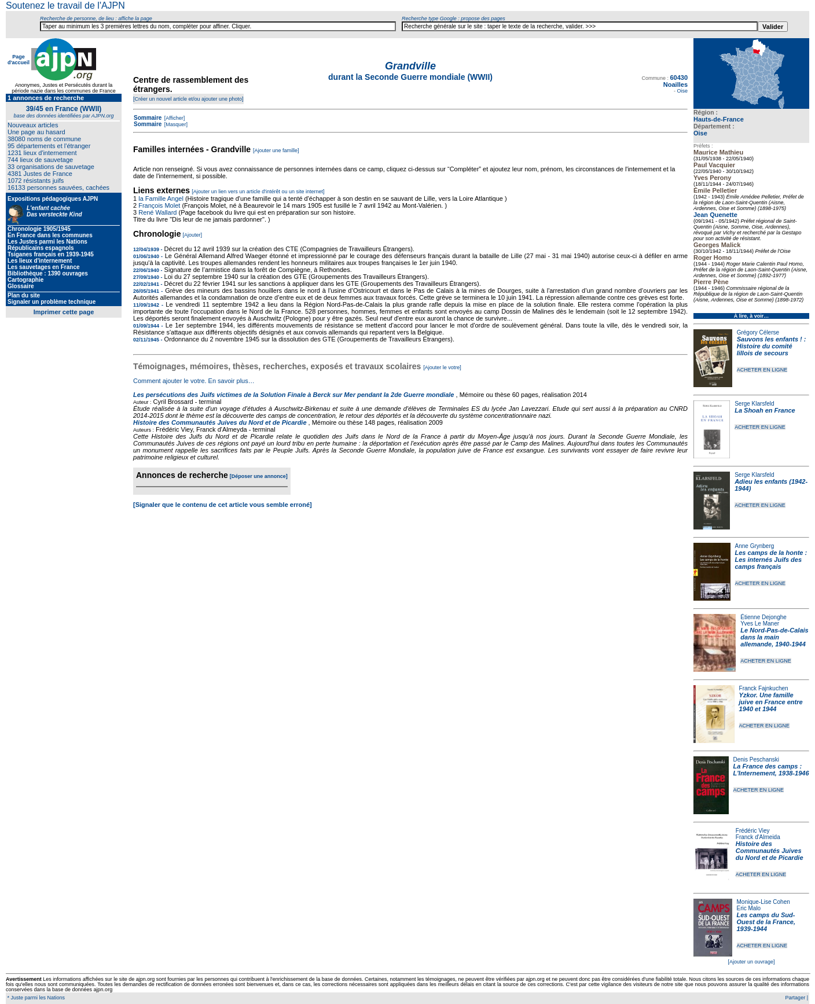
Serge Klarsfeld (754, 403)
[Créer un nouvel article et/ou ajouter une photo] (188, 99)
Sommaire (147, 118)
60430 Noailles (675, 81)
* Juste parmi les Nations (35, 998)
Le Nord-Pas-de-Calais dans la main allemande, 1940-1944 (774, 637)
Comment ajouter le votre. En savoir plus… (194, 380)
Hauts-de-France (718, 119)
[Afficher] (174, 118)
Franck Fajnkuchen (763, 688)
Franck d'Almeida (758, 837)
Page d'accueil (19, 59)
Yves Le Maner (759, 623)
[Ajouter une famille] (276, 150)
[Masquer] (175, 124)
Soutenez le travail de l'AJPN (65, 5)
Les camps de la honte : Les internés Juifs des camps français (771, 559)
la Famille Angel (160, 198)
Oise (700, 133)
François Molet (159, 205)
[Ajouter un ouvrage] (751, 962)
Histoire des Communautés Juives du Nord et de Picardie (769, 850)
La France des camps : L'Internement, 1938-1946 (771, 770)
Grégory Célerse (758, 332)
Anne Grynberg (754, 546)
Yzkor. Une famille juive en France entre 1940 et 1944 (771, 702)
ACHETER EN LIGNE (762, 370)
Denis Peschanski (756, 759)
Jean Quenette (715, 214)
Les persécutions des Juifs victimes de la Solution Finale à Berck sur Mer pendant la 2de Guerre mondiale (294, 394)
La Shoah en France (765, 410)
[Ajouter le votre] (442, 367)
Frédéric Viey (753, 831)
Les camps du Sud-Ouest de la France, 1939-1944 (766, 921)
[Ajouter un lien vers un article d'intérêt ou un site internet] (258, 191)
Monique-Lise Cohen (763, 902)
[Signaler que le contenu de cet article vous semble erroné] (222, 504)
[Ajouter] (193, 235)
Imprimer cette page (64, 311)
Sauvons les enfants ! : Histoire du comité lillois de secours (771, 346)
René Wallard (157, 212)
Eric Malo (749, 908)
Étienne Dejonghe (763, 617)
